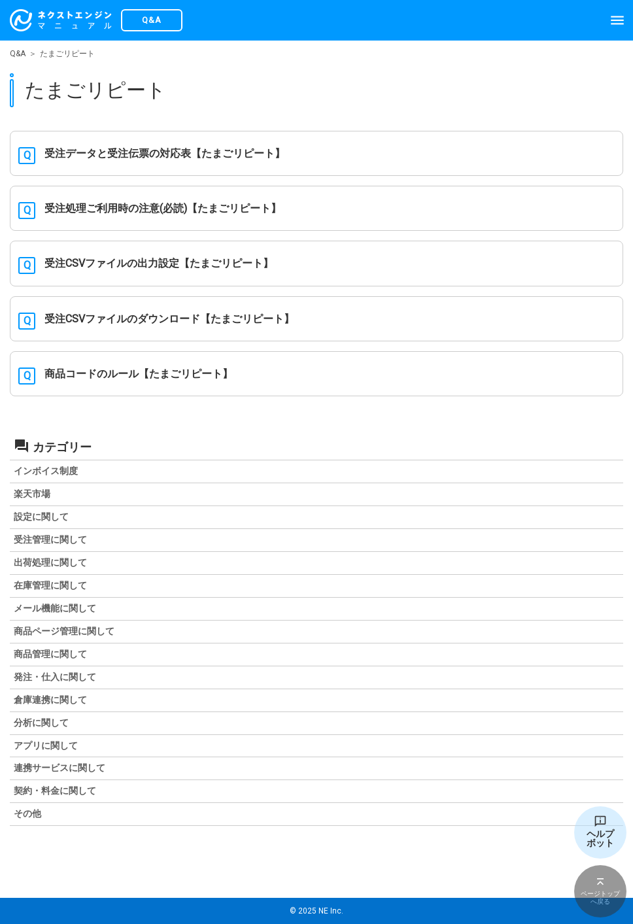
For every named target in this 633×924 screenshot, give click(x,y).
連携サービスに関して (59, 767)
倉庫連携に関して (50, 699)
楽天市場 (32, 493)
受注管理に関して (50, 539)
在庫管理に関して (50, 585)
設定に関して (41, 516)
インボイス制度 (46, 471)
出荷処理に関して (50, 562)
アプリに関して (46, 745)
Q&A (18, 53)
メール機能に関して (55, 608)
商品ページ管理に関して (64, 631)
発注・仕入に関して (55, 677)
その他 (27, 813)
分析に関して (41, 722)
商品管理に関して (50, 654)
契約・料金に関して (55, 790)
